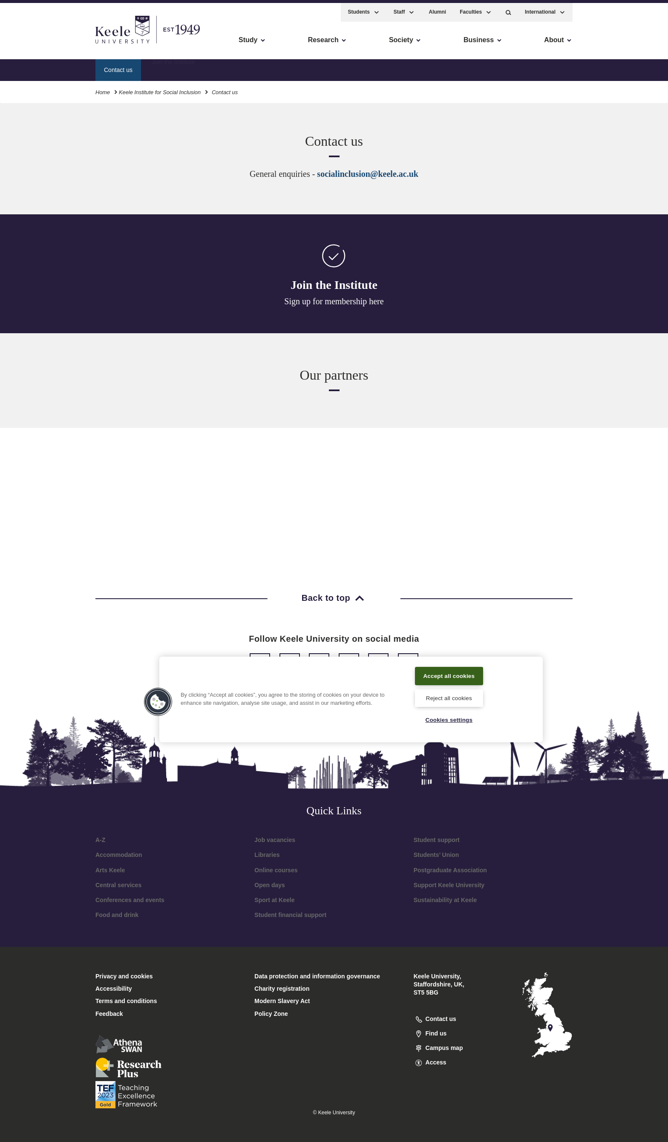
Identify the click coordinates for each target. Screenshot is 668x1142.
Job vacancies (274, 839)
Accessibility (113, 988)
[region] (351, 698)
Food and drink (116, 914)
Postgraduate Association (450, 870)
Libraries (266, 854)
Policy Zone (271, 1013)
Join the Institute (173, 66)
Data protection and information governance (317, 976)
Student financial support (290, 914)
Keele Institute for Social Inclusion (160, 89)
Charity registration (281, 988)
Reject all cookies (448, 696)
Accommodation (118, 854)
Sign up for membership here (333, 301)
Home (102, 89)
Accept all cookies (449, 674)
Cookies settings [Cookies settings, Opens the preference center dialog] (449, 719)
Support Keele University (449, 885)
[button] (508, 9)
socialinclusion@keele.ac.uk (367, 174)
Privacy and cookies (124, 976)
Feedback (109, 1013)
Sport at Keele (274, 900)
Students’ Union (436, 854)
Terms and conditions (126, 1001)
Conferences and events (129, 900)
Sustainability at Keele (445, 900)
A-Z (100, 839)
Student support (437, 839)
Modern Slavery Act (282, 1001)
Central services (118, 885)
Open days (269, 885)
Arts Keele (110, 870)
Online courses (275, 870)
